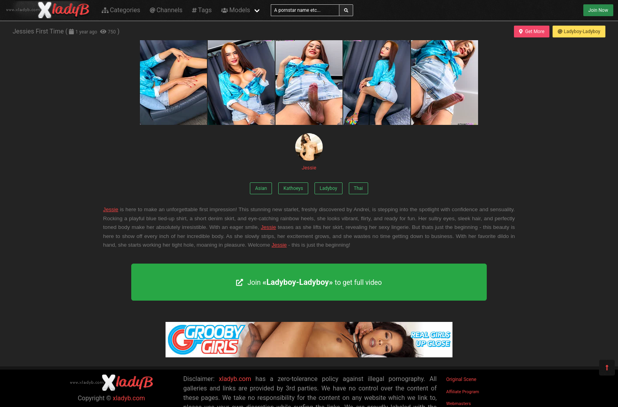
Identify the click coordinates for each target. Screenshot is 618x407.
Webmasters (458, 403)
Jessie (309, 152)
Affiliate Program (462, 391)
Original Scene (461, 379)
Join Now (598, 10)
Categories (121, 10)
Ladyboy (328, 188)
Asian (261, 188)
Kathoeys (293, 188)
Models (235, 10)
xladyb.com (129, 398)
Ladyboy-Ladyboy (579, 31)
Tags (202, 10)
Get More (531, 31)
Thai (358, 188)
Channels (166, 10)
